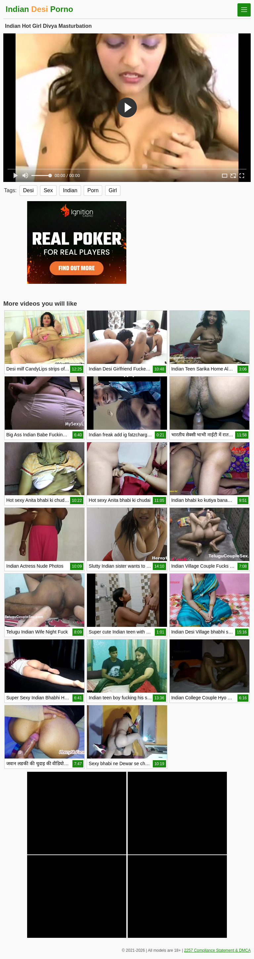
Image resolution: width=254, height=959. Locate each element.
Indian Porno (39, 9)
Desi (28, 190)
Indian (70, 190)
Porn (93, 190)
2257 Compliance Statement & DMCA (217, 950)
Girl (113, 190)
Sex (48, 190)
